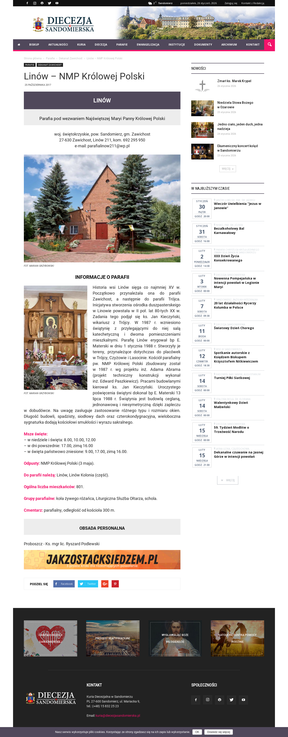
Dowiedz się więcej (218, 732)
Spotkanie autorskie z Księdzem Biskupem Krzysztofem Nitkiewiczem (236, 357)
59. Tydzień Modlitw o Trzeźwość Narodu (231, 429)
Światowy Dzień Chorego (234, 328)
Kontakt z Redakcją (252, 3)
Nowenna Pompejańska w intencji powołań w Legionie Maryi (236, 282)
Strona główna (33, 58)
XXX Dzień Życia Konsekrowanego (228, 258)
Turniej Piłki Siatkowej (232, 378)
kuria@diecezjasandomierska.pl (118, 715)
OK (197, 732)
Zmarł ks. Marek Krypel (234, 81)
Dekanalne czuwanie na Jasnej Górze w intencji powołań (238, 454)
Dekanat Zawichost (50, 64)
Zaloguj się (231, 3)
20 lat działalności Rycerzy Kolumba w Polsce (235, 305)
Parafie (29, 64)
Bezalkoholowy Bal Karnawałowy (229, 230)
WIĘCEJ (228, 169)
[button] (269, 44)
